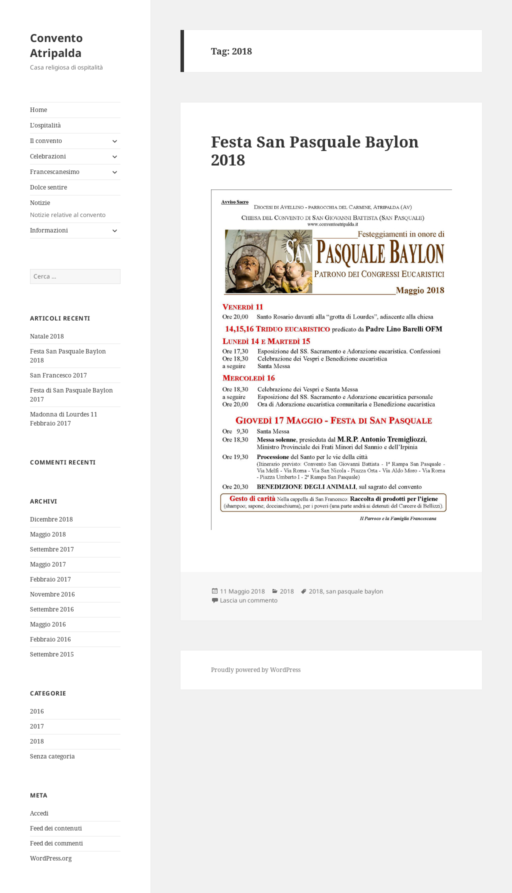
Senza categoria (52, 756)
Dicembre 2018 (51, 519)
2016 (37, 711)
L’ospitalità (45, 125)
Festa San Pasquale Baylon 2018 (315, 150)
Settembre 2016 (52, 609)
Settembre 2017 (52, 549)
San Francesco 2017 (58, 375)
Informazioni (49, 230)
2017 (37, 726)
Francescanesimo (55, 172)
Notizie (75, 209)
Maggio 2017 (48, 564)
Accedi (39, 813)
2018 (37, 741)
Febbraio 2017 (50, 579)
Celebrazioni (48, 156)
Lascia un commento (249, 600)
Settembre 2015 (52, 654)
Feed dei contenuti (56, 828)
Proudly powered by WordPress (255, 670)
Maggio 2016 (48, 624)
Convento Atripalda (56, 45)
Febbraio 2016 (50, 639)
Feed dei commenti (56, 843)
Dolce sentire (48, 187)
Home (38, 110)
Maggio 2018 (48, 534)
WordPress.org (51, 858)
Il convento (46, 140)
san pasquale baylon (354, 591)
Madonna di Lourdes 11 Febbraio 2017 (64, 419)
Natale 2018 (47, 336)
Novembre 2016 (52, 594)
